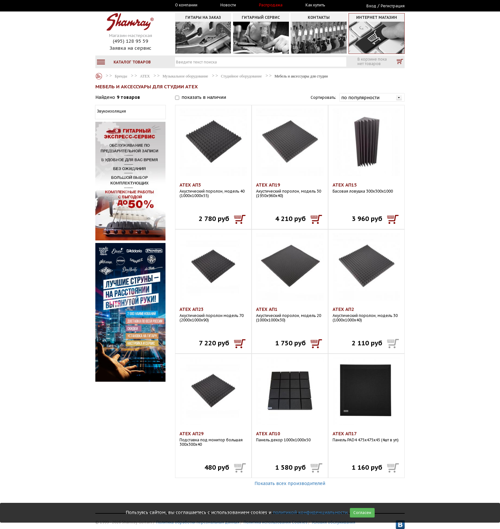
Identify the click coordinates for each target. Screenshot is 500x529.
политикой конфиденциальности (310, 512)
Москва (125, 5)
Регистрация (393, 6)
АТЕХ (145, 76)
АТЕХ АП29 (191, 433)
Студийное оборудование (241, 76)
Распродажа (271, 5)
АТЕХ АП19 (268, 184)
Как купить (315, 5)
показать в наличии (203, 97)
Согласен (362, 512)
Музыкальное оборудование (185, 76)
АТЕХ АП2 (343, 309)
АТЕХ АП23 (191, 309)
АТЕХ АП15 (345, 184)
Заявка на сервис (130, 48)
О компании (186, 5)
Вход (371, 6)
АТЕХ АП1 (266, 309)
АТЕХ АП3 (190, 184)
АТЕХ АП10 (268, 433)
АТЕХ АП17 (345, 433)
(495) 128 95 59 (130, 41)
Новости (228, 5)
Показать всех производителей (289, 483)
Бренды (99, 76)
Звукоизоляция (111, 111)
